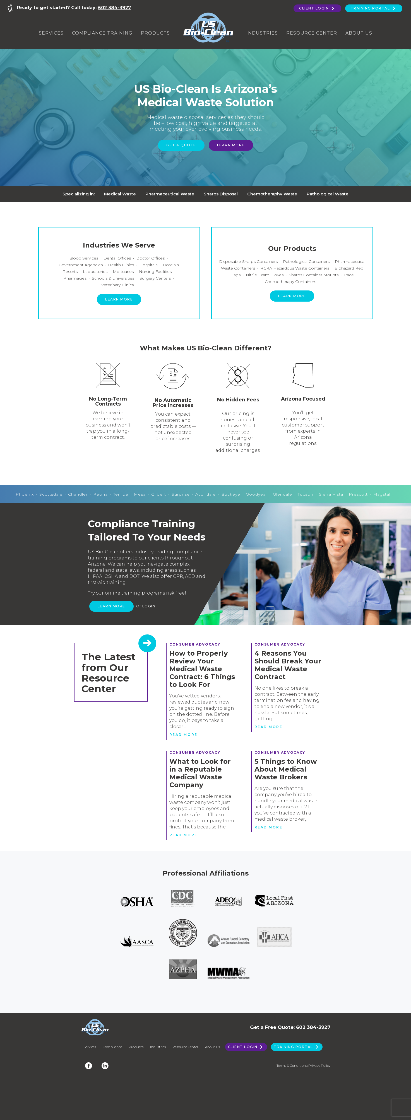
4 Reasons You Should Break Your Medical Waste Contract (287, 665)
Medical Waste (120, 194)
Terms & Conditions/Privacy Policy (303, 1065)
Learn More (231, 145)
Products (155, 33)
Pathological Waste (327, 194)
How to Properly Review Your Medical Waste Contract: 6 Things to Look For (202, 669)
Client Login (317, 8)
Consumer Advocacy (194, 644)
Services (51, 33)
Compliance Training (102, 33)
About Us (358, 33)
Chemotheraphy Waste (272, 194)
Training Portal (374, 8)
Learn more (119, 299)
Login (149, 606)
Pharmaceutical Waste (169, 194)
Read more (183, 735)
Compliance (112, 1047)
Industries (262, 33)
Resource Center (311, 33)
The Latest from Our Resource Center (108, 673)
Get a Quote (181, 145)
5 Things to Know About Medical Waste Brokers (285, 769)
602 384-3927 (114, 7)
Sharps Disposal (221, 194)
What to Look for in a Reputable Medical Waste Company (200, 773)
